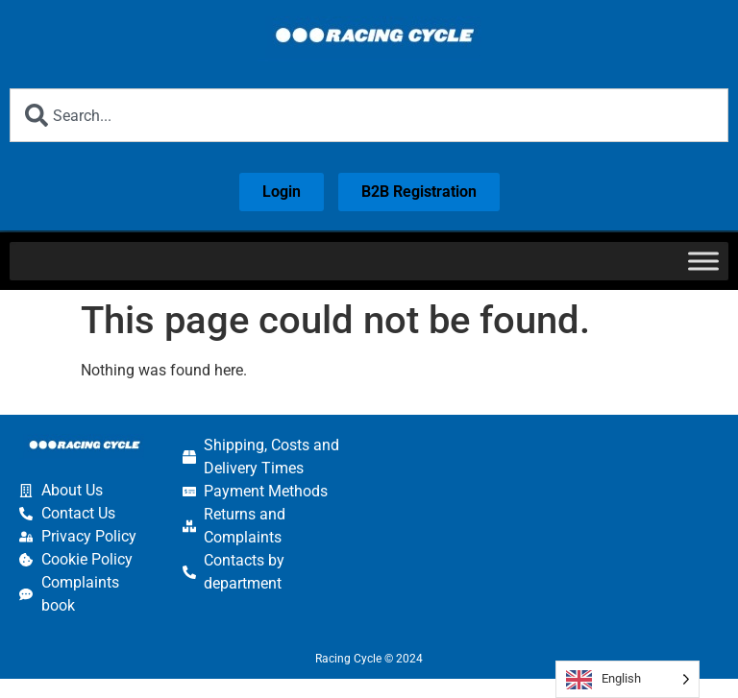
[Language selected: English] (627, 679)
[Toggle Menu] (703, 261)
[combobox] (369, 115)
